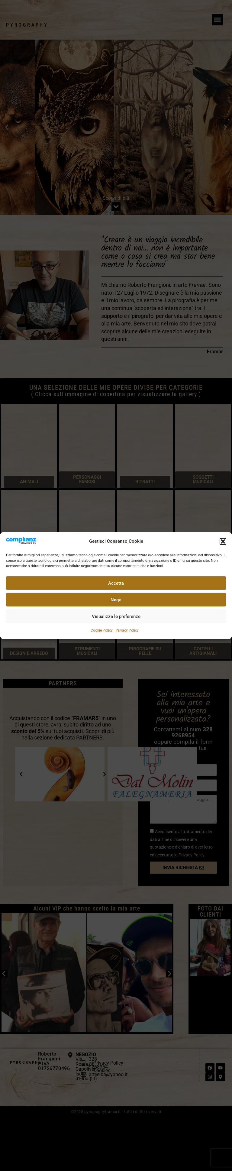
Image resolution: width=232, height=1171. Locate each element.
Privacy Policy (127, 630)
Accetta (116, 583)
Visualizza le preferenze (116, 616)
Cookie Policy (102, 630)
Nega (116, 600)
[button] (223, 542)
